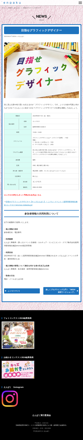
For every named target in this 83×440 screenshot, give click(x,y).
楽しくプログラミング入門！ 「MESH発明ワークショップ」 (60, 290)
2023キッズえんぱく (18, 36)
